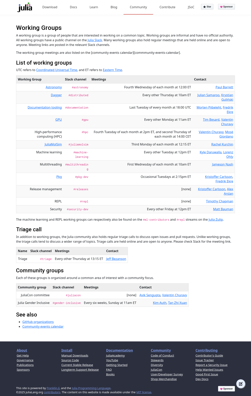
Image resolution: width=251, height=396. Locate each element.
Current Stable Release (77, 365)
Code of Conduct (162, 355)
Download (49, 7)
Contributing (207, 350)
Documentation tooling (45, 107)
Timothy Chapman (219, 201)
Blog (114, 7)
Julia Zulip (216, 219)
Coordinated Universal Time (56, 70)
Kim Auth (159, 303)
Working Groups (39, 27)
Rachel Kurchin (222, 144)
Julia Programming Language (91, 388)
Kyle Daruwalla (210, 152)
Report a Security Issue (211, 365)
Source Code (70, 360)
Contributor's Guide (209, 355)
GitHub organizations (38, 322)
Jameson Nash (222, 164)
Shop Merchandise (164, 379)
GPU (58, 119)
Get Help (23, 355)
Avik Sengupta (149, 295)
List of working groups (44, 62)
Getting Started (116, 365)
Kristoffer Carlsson (218, 177)
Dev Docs (202, 379)
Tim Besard (211, 119)
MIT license (143, 392)
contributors (52, 392)
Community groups (40, 270)
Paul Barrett (224, 87)
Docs (73, 7)
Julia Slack (95, 40)
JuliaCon (156, 369)
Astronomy (54, 87)
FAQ (109, 369)
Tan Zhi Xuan (177, 303)
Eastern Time (112, 70)
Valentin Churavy (227, 121)
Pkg (59, 177)
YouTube (112, 360)
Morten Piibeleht (209, 107)
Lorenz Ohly (228, 154)
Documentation (119, 350)
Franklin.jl (53, 388)
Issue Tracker (205, 360)
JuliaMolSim (53, 144)
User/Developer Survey (167, 374)
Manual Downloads (74, 355)
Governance (25, 360)
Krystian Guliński (227, 97)
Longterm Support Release (80, 369)
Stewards (157, 360)
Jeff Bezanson (116, 259)
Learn (94, 7)
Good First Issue (207, 374)
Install (66, 350)
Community (138, 7)
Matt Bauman (223, 209)
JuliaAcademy (115, 355)
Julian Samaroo (208, 95)
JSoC (191, 7)
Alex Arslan (228, 191)
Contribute (167, 7)
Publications (25, 365)
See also (26, 314)
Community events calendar (43, 326)
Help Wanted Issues (209, 369)
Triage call (29, 229)
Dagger (56, 95)
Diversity (157, 365)
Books (110, 374)
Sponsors (23, 369)
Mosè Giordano (226, 134)
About (22, 350)
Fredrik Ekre (228, 109)
